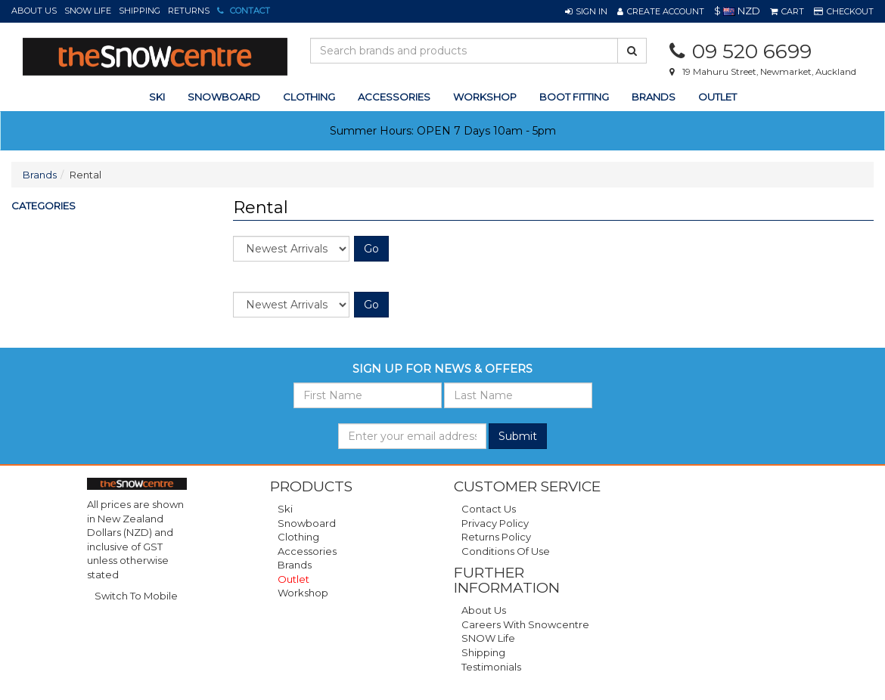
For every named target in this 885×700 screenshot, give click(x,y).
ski (157, 97)
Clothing (298, 537)
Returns (189, 10)
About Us (34, 10)
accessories (394, 97)
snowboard (224, 97)
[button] (586, 11)
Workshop (485, 97)
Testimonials (491, 667)
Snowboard (307, 523)
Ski (285, 509)
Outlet (717, 97)
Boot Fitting (574, 97)
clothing (309, 97)
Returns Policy (496, 537)
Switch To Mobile (136, 596)
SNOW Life (87, 10)
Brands (653, 97)
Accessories (307, 551)
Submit (517, 436)
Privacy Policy (495, 523)
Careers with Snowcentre (525, 624)
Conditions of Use (505, 551)
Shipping (139, 10)
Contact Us (488, 509)
